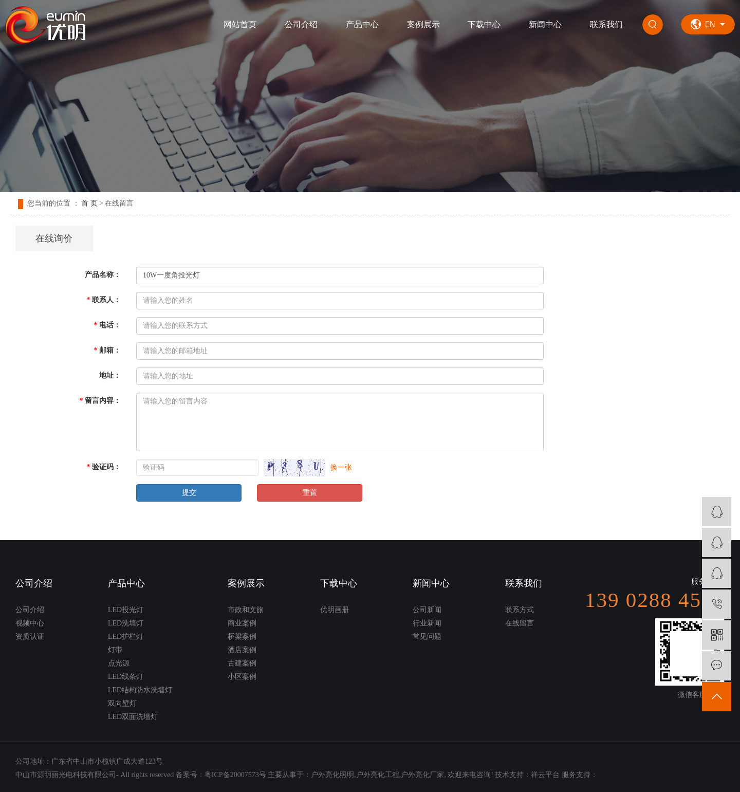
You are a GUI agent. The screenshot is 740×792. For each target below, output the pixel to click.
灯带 (115, 650)
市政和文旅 (246, 610)
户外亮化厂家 (422, 775)
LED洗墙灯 (125, 623)
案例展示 (423, 24)
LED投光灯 (125, 610)
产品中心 (362, 24)
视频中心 (29, 623)
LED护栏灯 (125, 636)
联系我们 (606, 24)
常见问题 (427, 636)
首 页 (89, 203)
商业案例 (242, 623)
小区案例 (242, 676)
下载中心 (484, 24)
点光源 (119, 663)
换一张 (341, 467)
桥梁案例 (242, 636)
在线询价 (53, 238)
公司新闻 (427, 610)
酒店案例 (242, 650)
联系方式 (519, 610)
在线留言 (519, 623)
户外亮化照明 (332, 775)
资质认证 (29, 636)
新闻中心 (545, 24)
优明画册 (334, 610)
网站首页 (240, 24)
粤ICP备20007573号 (235, 775)
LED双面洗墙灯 (133, 717)
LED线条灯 (125, 676)
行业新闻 (427, 623)
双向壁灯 (122, 703)
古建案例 (242, 663)
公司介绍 (301, 24)
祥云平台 (545, 775)
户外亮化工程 (377, 775)
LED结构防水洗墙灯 (140, 690)
